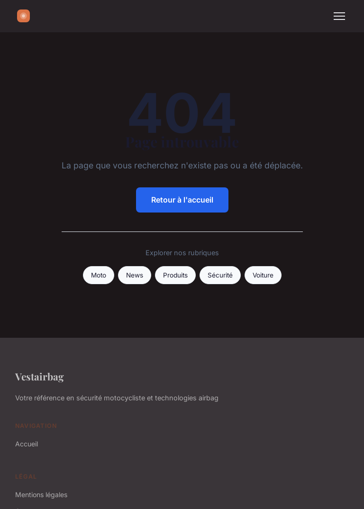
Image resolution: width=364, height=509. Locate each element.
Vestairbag (39, 376)
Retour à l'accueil (182, 199)
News (134, 275)
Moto (98, 275)
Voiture (263, 275)
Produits (175, 275)
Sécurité (220, 275)
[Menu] (339, 16)
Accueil (26, 444)
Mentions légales (41, 494)
